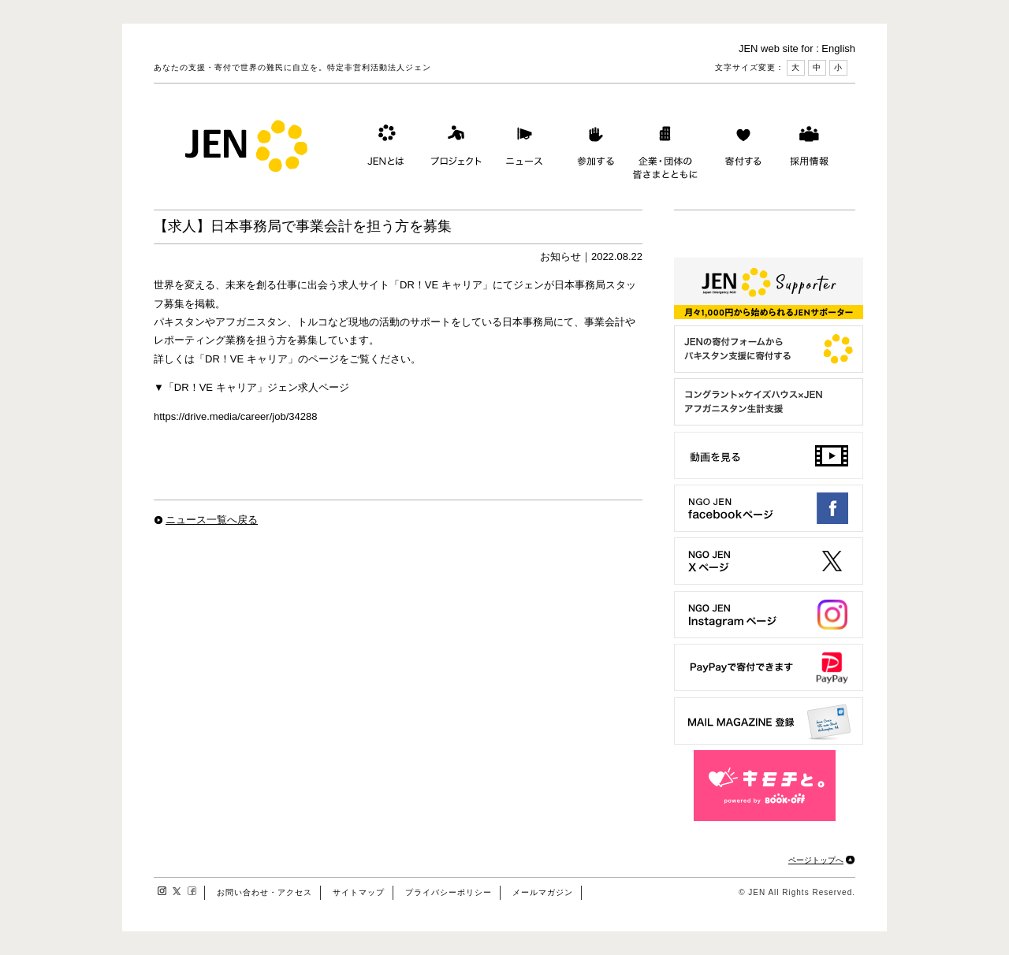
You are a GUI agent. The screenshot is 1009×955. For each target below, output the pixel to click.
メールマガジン (542, 892)
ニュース (522, 149)
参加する (592, 149)
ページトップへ (815, 860)
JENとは (384, 149)
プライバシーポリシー (448, 892)
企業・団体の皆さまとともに (665, 149)
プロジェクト (453, 149)
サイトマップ (359, 892)
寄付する (739, 149)
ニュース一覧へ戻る (212, 520)
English (838, 48)
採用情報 (808, 149)
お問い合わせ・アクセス (264, 892)
